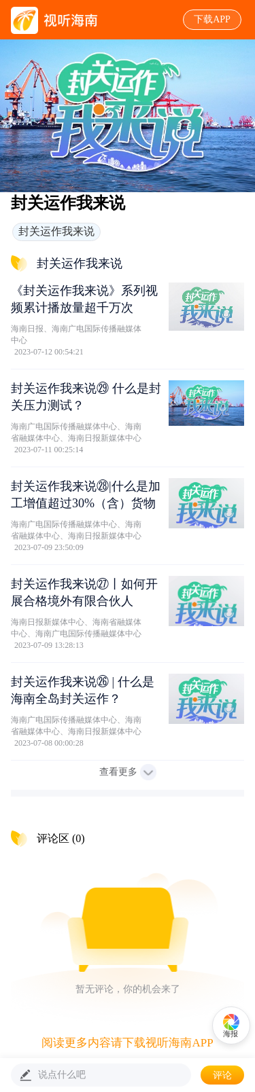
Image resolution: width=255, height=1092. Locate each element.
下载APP (212, 19)
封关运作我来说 (56, 231)
